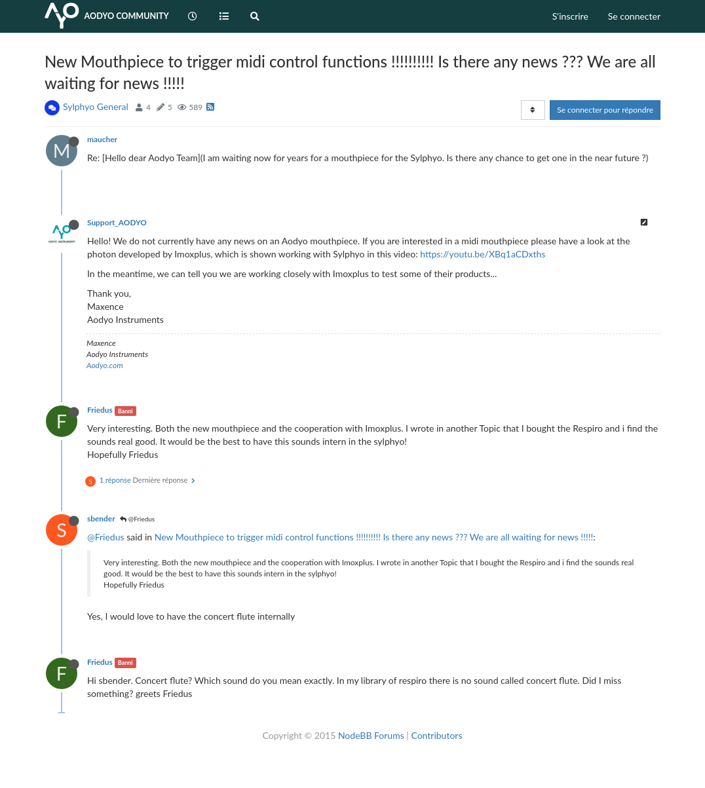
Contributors (436, 735)
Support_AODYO (117, 222)
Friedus (100, 410)
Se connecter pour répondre (605, 110)
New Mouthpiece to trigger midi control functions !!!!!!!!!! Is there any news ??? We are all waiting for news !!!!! (374, 536)
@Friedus (137, 519)
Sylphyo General (95, 106)
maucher (102, 139)
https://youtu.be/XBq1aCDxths (482, 253)
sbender (101, 518)
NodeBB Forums (371, 735)
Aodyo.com (104, 365)
